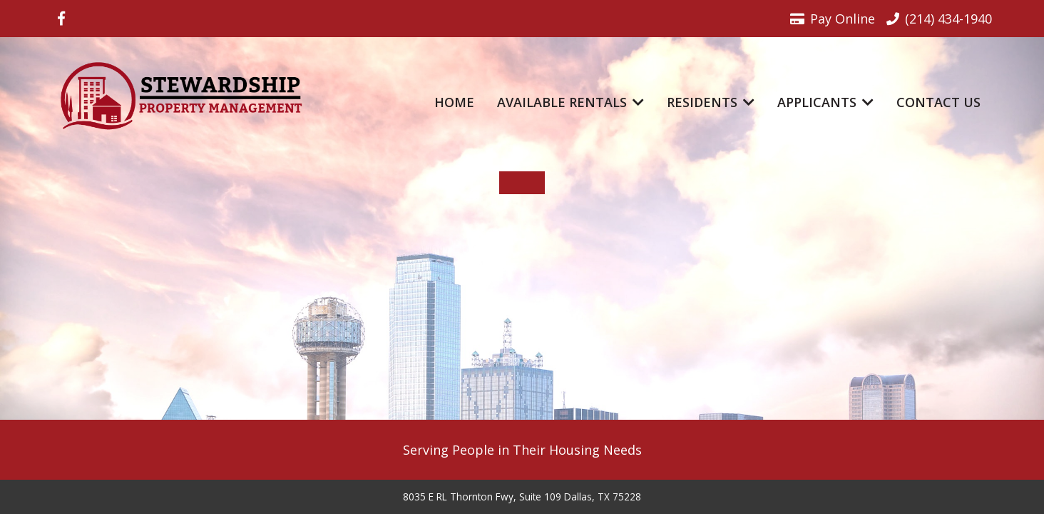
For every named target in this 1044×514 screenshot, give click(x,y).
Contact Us (938, 102)
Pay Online (832, 18)
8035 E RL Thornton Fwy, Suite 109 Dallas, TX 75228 (522, 497)
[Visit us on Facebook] (61, 18)
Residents (710, 102)
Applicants (825, 102)
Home (454, 102)
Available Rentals (570, 102)
